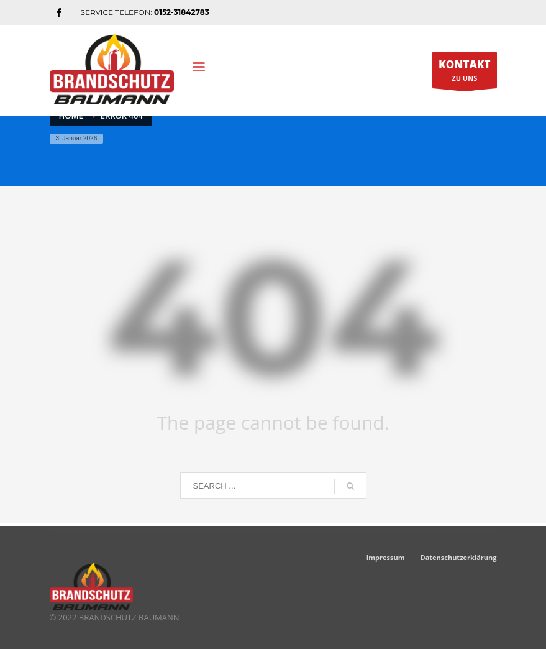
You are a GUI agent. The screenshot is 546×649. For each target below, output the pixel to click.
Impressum (385, 557)
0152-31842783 (181, 12)
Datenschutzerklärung (459, 557)
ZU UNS (464, 72)
